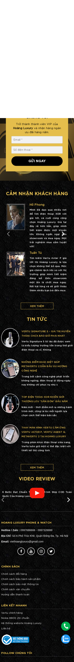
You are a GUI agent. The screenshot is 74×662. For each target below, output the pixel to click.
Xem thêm (37, 306)
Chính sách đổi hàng (14, 573)
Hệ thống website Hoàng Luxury (21, 623)
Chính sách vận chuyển (15, 589)
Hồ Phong (37, 204)
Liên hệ (5, 628)
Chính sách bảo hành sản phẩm (21, 578)
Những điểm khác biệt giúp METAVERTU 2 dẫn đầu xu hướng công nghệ (44, 366)
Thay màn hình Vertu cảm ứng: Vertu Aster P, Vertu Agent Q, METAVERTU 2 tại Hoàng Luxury (43, 432)
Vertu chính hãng (12, 612)
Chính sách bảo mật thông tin (20, 584)
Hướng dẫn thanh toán (15, 594)
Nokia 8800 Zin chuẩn (15, 617)
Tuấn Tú (36, 252)
